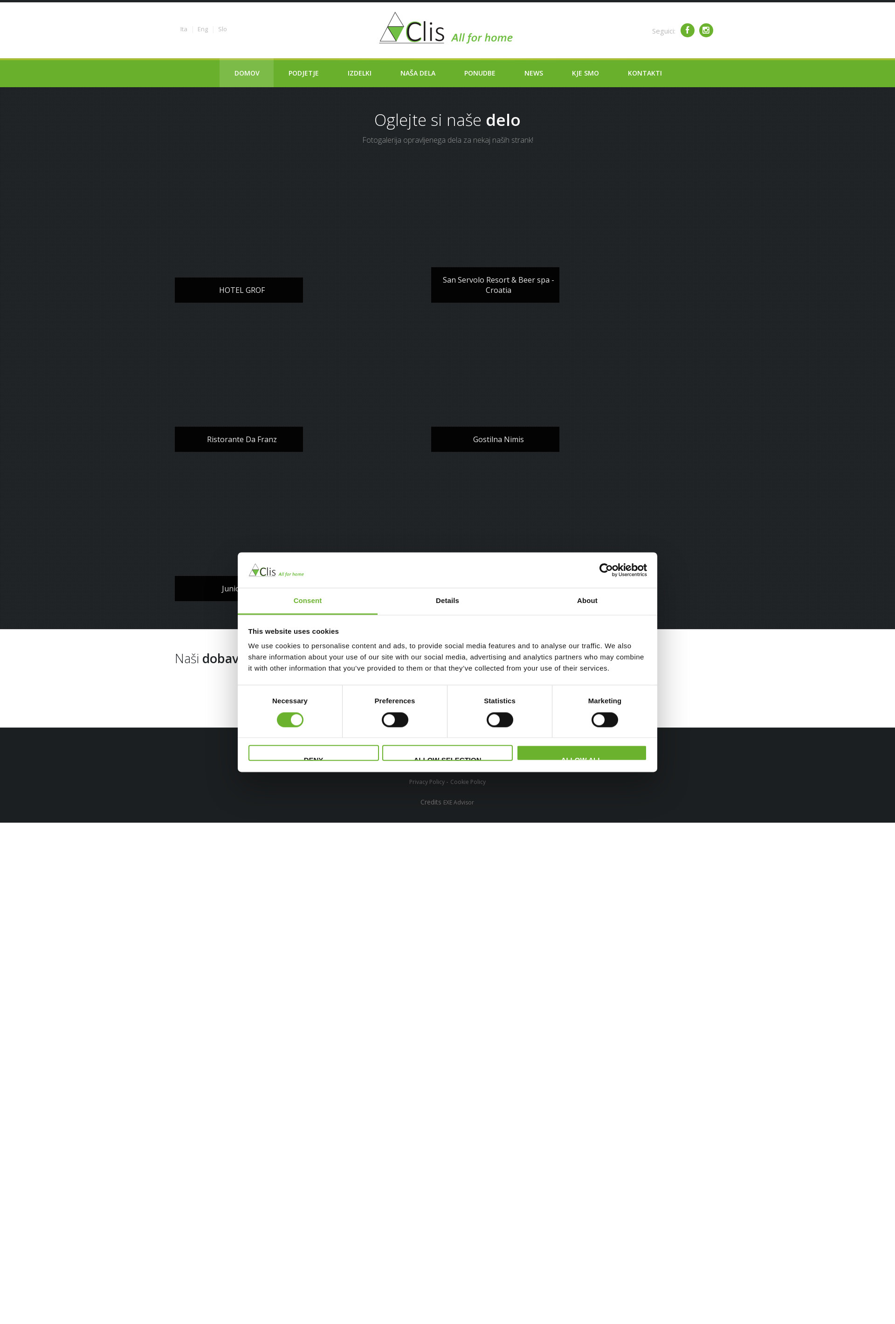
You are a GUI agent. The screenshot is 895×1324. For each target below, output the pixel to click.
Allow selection (448, 758)
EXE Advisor (458, 802)
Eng (203, 29)
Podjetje (304, 73)
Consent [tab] (308, 601)
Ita (183, 29)
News (533, 73)
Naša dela (417, 73)
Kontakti (645, 73)
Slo (222, 29)
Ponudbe (480, 73)
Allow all (581, 758)
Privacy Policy (427, 782)
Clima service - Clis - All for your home (447, 28)
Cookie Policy (468, 782)
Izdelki (360, 73)
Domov (247, 73)
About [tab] (587, 601)
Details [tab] (447, 601)
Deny (314, 758)
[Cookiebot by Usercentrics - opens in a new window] (606, 570)
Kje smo (585, 73)
